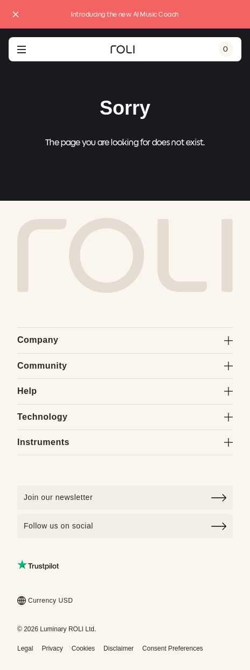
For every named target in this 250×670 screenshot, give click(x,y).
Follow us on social (125, 526)
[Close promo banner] (16, 15)
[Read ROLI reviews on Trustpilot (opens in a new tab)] (38, 565)
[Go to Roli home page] (125, 255)
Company (125, 339)
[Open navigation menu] (21, 49)
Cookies (83, 648)
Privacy (52, 648)
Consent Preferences (172, 648)
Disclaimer (118, 648)
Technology (125, 416)
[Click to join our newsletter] (125, 497)
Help (125, 391)
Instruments (125, 442)
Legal (25, 648)
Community (125, 365)
